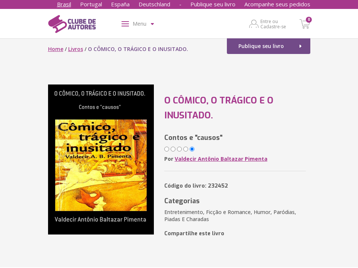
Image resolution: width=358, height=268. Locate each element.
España (120, 4)
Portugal (91, 4)
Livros (75, 48)
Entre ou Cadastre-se (273, 23)
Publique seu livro (212, 4)
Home (55, 48)
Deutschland (154, 4)
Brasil (64, 4)
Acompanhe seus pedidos (277, 4)
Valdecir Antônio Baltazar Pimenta (221, 158)
